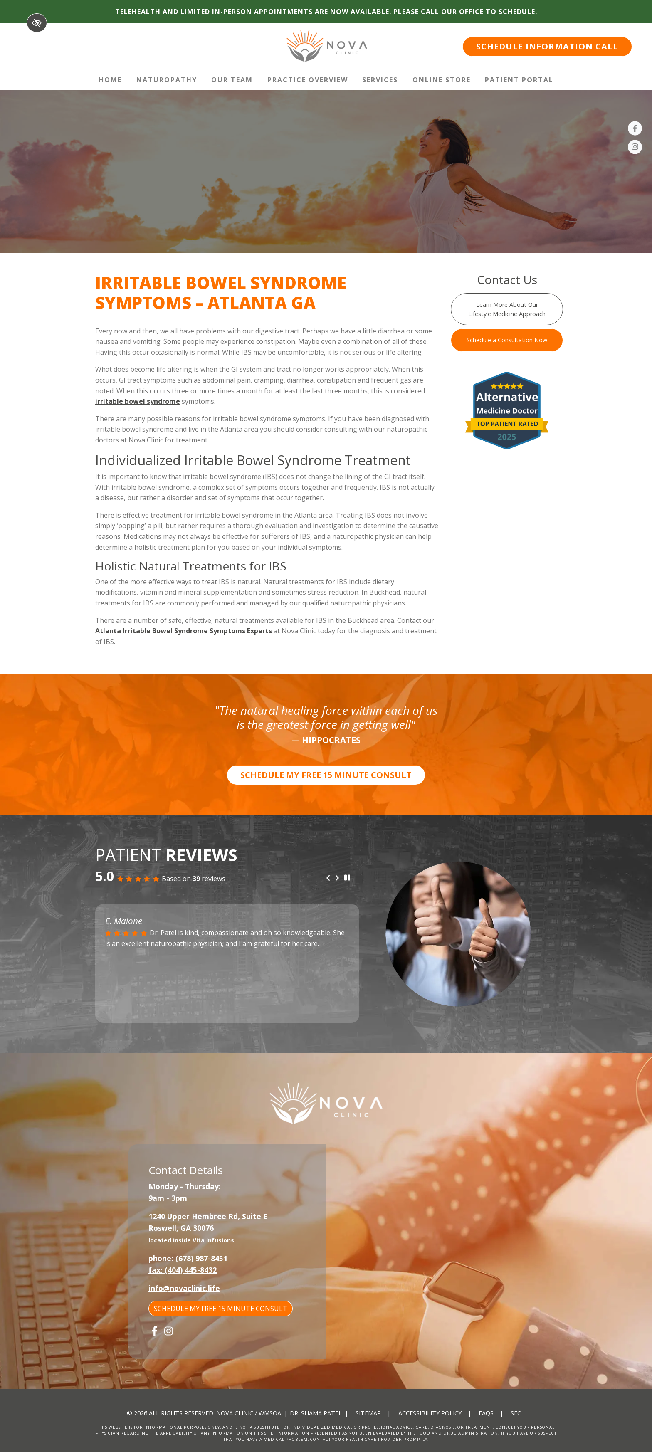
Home (110, 79)
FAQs (486, 1413)
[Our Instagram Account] (635, 148)
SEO (516, 1413)
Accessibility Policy (430, 1413)
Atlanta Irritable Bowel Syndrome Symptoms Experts (183, 630)
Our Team (232, 79)
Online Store (441, 79)
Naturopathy (166, 79)
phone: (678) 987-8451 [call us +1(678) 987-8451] (187, 1258)
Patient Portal (519, 79)
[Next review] (337, 878)
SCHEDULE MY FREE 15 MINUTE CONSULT (326, 774)
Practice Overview (307, 79)
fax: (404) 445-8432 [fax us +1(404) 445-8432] (182, 1270)
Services (380, 79)
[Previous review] (328, 878)
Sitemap (368, 1413)
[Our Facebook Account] (635, 129)
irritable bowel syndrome (137, 401)
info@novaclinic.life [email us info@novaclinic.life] (184, 1288)
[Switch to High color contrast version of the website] (37, 22)
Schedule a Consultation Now (507, 340)
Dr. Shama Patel (316, 1413)
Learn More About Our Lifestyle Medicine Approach (507, 309)
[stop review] (347, 878)
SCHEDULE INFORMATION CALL (547, 46)
